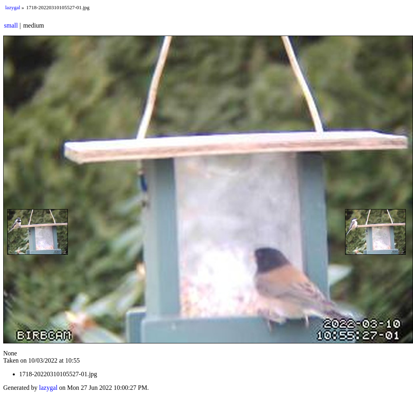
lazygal (12, 7)
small (11, 25)
